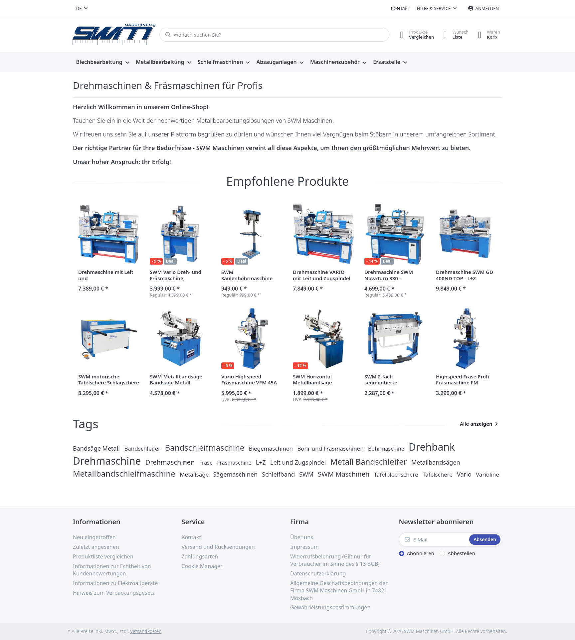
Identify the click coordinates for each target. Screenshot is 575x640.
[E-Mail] (433, 539)
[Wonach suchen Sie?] (273, 35)
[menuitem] (102, 62)
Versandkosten (145, 631)
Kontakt (400, 8)
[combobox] (82, 8)
